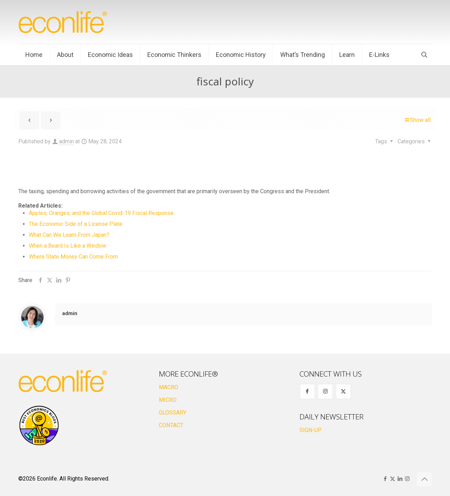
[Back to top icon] (424, 479)
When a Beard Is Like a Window (67, 245)
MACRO (168, 387)
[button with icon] (307, 391)
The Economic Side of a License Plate (75, 224)
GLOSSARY (172, 412)
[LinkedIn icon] (400, 479)
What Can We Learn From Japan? (69, 234)
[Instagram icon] (407, 479)
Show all (417, 120)
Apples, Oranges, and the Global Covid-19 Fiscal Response (101, 213)
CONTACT (171, 425)
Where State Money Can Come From (73, 256)
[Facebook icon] (385, 479)
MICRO (167, 400)
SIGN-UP (311, 430)
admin (66, 141)
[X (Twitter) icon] (392, 479)
